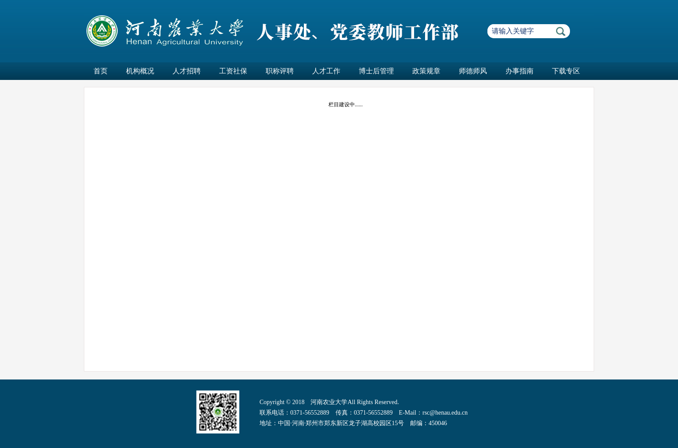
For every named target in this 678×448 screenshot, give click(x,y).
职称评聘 (280, 71)
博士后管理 (376, 71)
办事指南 (519, 71)
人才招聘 (187, 71)
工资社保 (233, 71)
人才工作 (326, 71)
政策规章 (426, 71)
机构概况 (140, 71)
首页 (101, 71)
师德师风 (473, 71)
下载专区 (566, 71)
